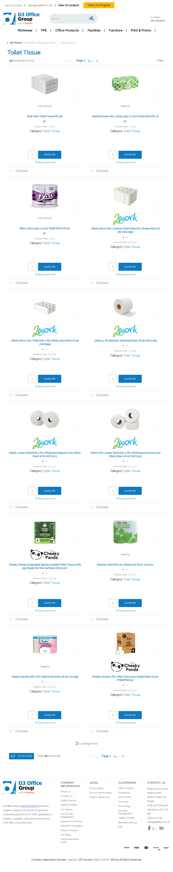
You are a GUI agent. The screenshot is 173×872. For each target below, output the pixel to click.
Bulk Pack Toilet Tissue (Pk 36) (44, 116)
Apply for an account (71, 821)
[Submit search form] (92, 18)
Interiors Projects (69, 830)
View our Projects (99, 5)
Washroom (68, 42)
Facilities (94, 30)
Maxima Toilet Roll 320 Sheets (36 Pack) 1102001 (125, 564)
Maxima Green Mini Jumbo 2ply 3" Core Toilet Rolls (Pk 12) (125, 116)
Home (14, 42)
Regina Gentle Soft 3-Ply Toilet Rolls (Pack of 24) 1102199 (45, 676)
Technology (124, 806)
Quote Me (49, 154)
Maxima (125, 106)
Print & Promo (141, 30)
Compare (17, 171)
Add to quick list (45, 162)
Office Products (67, 30)
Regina (45, 666)
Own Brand (44, 106)
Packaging (123, 792)
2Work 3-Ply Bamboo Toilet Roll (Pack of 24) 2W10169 (125, 340)
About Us (66, 791)
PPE (44, 30)
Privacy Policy (97, 788)
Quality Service (68, 800)
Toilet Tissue (51, 131)
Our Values (66, 809)
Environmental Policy (101, 792)
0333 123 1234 (13, 5)
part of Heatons (29, 805)
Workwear (25, 30)
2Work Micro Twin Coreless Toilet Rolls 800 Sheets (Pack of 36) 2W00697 (125, 230)
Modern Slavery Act (100, 797)
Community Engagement (67, 815)
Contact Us (66, 796)
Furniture (115, 30)
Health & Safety (69, 804)
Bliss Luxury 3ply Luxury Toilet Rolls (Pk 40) (45, 228)
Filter (160, 60)
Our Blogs (66, 834)
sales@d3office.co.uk (40, 5)
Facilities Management (40, 42)
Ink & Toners (124, 797)
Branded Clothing (127, 822)
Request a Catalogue (71, 825)
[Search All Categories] (73, 19)
